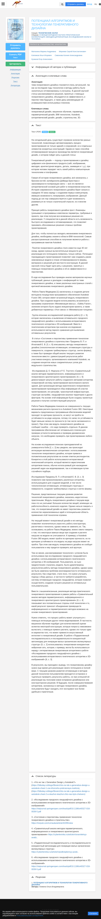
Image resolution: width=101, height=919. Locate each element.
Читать (45, 132)
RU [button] (96, 4)
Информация (15, 70)
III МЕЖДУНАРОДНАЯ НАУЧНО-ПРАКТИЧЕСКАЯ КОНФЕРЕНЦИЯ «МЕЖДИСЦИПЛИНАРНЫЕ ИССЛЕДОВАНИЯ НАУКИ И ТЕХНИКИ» (61, 37)
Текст (15, 81)
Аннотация (15, 74)
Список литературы (43, 776)
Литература (15, 85)
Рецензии (15, 77)
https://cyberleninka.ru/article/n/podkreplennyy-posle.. (55, 852)
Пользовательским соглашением (29, 916)
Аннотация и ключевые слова (48, 76)
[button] (3, 4)
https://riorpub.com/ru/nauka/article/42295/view (52, 823)
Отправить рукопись (75, 4)
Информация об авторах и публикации (53, 67)
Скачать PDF (15, 55)
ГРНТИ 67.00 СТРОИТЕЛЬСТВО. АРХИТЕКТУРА (48, 44)
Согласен (93, 914)
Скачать (52, 132)
